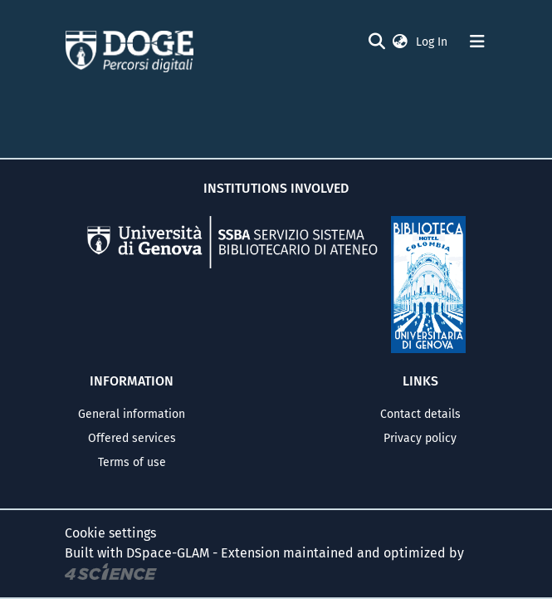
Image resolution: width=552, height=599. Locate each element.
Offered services (132, 438)
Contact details (420, 414)
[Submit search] (377, 42)
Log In (433, 42)
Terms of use (132, 462)
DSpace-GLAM (167, 553)
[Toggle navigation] (477, 41)
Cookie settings (110, 533)
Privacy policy (420, 438)
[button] (400, 42)
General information (131, 414)
